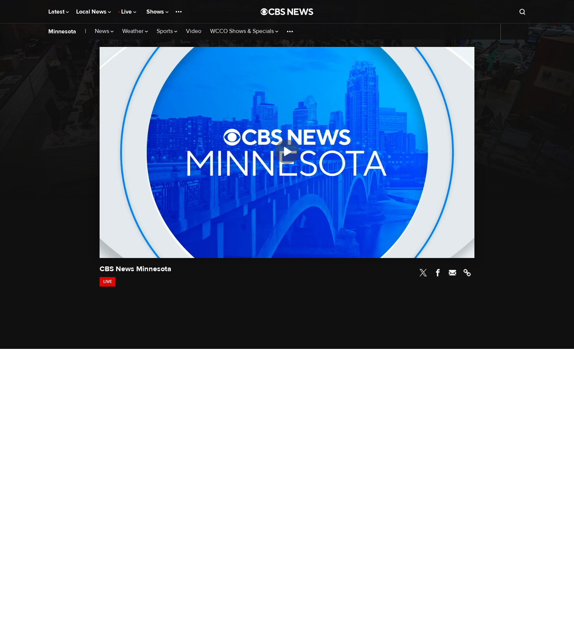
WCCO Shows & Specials (244, 31)
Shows (157, 12)
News (104, 31)
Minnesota (62, 31)
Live (128, 11)
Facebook (437, 272)
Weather (135, 31)
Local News (93, 12)
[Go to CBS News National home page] (287, 11)
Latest (58, 12)
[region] (287, 152)
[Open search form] (522, 11)
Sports (167, 31)
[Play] (287, 152)
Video (193, 31)
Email (452, 272)
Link (467, 272)
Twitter (423, 272)
